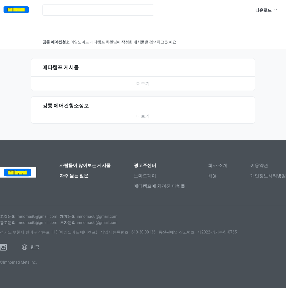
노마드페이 (145, 175)
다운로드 (267, 10)
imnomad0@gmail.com (36, 216)
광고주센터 (145, 165)
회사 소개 (217, 165)
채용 (212, 175)
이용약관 (259, 165)
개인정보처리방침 (268, 175)
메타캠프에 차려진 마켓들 (159, 186)
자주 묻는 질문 (74, 175)
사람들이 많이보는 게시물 (85, 165)
